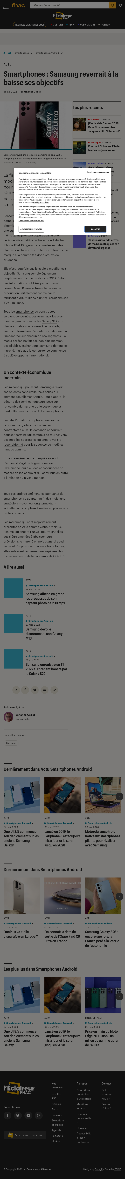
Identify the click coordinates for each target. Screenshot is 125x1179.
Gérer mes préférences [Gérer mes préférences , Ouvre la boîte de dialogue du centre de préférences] (31, 229)
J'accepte (95, 229)
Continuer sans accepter (98, 172)
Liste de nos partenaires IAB (31, 221)
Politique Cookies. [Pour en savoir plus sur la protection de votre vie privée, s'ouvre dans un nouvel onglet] (41, 202)
